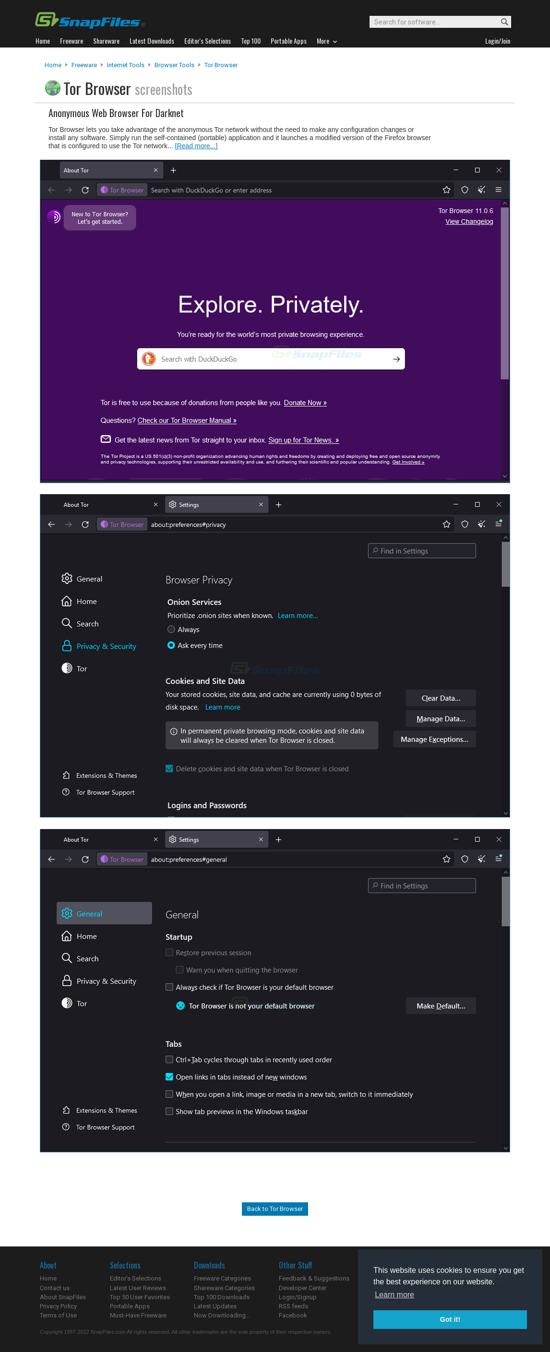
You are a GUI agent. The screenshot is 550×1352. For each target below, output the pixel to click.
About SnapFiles (63, 1297)
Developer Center (302, 1288)
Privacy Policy (58, 1306)
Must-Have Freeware (138, 1315)
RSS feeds (293, 1306)
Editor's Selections (135, 1278)
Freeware (84, 65)
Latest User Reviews (138, 1288)
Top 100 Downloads (222, 1297)
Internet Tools (125, 65)
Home (53, 65)
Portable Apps (130, 1306)
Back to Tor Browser (275, 1208)
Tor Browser (221, 65)
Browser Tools (174, 65)
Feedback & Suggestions (314, 1278)
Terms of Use (58, 1315)
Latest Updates (215, 1306)
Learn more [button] (394, 1295)
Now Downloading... (222, 1315)
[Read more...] (196, 146)
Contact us (55, 1288)
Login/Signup (298, 1297)
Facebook (293, 1315)
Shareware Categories (224, 1288)
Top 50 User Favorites (140, 1297)
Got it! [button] (450, 1319)
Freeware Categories (222, 1278)
